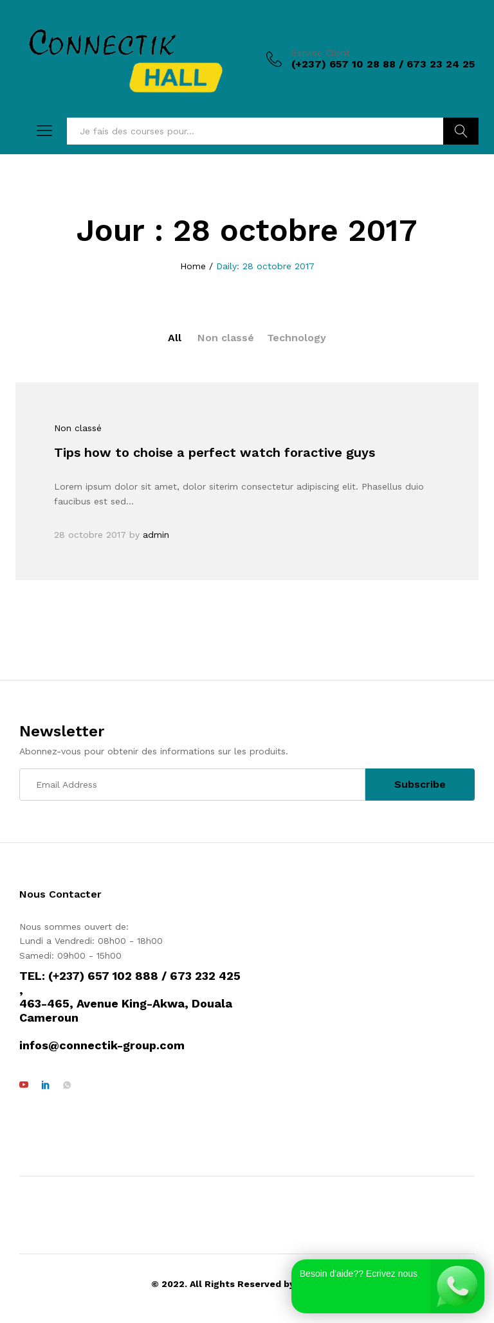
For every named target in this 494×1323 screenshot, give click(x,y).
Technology (296, 338)
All (174, 338)
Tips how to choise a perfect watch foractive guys (214, 452)
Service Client (320, 53)
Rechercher (461, 131)
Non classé (225, 338)
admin (156, 534)
